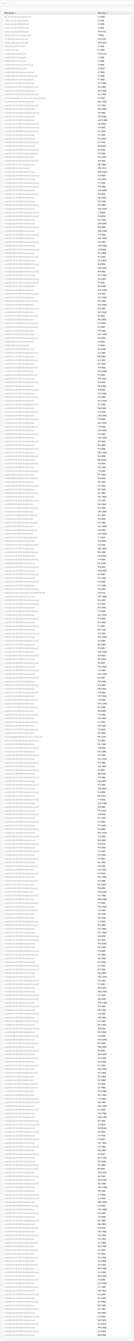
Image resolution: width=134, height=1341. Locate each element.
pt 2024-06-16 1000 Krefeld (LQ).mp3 (21, 999)
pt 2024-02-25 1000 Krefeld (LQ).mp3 (22, 940)
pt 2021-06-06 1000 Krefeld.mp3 (19, 445)
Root (4, 3)
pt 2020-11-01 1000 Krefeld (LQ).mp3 (21, 316)
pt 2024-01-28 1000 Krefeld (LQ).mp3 (21, 925)
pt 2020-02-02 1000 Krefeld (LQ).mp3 (22, 113)
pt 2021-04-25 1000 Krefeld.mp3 (19, 423)
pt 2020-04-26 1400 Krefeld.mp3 (20, 172)
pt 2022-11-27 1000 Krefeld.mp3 (19, 711)
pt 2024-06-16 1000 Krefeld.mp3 (19, 1002)
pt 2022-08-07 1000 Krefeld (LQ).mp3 (22, 655)
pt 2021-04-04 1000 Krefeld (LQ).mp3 (22, 419)
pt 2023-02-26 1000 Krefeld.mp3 (20, 759)
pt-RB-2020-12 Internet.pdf (17, 345)
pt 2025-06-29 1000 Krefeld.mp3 (20, 1180)
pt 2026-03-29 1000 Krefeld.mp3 (20, 1313)
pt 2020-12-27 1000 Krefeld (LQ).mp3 (21, 360)
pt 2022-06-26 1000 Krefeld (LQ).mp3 (22, 633)
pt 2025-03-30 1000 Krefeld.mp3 (20, 1135)
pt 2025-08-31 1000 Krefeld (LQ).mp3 (21, 1206)
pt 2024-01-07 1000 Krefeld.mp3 (19, 918)
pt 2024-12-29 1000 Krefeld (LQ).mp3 (21, 1098)
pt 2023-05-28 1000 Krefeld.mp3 (20, 803)
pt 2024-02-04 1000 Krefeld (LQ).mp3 (22, 936)
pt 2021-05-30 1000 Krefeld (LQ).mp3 (22, 441)
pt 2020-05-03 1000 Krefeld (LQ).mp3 (22, 183)
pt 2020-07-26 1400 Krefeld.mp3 (20, 238)
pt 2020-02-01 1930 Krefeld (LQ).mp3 (21, 105)
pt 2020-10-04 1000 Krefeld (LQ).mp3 (22, 301)
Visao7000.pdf (11, 50)
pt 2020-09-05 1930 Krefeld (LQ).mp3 (22, 271)
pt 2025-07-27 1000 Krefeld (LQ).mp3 (22, 1194)
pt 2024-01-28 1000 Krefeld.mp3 (19, 929)
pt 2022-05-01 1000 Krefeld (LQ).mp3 (22, 611)
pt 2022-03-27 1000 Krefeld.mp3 (20, 585)
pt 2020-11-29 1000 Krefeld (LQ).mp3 (21, 327)
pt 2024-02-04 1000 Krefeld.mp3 (20, 932)
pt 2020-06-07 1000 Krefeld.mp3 (20, 209)
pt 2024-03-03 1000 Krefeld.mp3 (20, 947)
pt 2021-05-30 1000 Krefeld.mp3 (19, 437)
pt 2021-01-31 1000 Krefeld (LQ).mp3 (21, 375)
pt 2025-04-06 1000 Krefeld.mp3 (20, 1143)
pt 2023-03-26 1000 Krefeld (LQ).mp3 (22, 770)
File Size (102, 13)
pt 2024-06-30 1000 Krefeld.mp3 (20, 1010)
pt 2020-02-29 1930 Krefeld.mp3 (20, 116)
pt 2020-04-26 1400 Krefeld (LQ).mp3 (22, 175)
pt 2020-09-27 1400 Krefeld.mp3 (20, 286)
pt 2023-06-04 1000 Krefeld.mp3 (20, 810)
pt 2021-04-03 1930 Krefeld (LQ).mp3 (21, 412)
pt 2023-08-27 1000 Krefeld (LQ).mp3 (22, 844)
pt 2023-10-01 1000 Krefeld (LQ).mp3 (21, 866)
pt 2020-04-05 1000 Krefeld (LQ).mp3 (22, 150)
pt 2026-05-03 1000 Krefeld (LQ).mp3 (22, 1331)
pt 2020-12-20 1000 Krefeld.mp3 (19, 349)
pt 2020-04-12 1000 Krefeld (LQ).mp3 (22, 161)
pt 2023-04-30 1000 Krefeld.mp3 (20, 788)
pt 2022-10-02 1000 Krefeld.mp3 (19, 689)
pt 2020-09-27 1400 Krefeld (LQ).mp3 (22, 282)
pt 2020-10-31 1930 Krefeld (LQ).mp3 (21, 323)
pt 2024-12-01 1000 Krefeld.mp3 (19, 1091)
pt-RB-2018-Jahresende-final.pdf (19, 72)
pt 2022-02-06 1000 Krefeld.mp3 (20, 563)
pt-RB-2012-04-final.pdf (15, 54)
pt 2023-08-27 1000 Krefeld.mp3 (20, 847)
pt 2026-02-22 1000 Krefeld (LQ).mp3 (22, 1294)
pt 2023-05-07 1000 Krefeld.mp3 (20, 796)
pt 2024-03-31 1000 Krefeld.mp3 (19, 958)
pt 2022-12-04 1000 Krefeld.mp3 (19, 718)
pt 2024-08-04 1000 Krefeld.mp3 (20, 1032)
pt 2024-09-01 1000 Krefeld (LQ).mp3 (22, 1043)
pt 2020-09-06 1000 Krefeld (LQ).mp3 (22, 279)
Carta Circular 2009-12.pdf (17, 31)
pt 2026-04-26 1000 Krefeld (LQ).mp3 (22, 1324)
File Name (9, 13)
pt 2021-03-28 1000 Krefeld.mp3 (19, 401)
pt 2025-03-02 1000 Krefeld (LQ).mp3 (22, 1124)
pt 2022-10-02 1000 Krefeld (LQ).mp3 (22, 685)
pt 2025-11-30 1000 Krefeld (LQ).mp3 (21, 1250)
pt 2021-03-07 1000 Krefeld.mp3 (19, 393)
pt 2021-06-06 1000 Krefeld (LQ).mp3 (22, 449)
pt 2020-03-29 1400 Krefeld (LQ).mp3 (22, 131)
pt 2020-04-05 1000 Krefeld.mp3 (20, 146)
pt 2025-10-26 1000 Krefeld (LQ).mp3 (21, 1235)
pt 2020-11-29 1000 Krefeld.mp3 (19, 330)
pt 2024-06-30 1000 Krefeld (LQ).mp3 (22, 1006)
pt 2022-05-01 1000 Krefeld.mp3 (19, 615)
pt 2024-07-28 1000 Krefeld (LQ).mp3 (22, 1021)
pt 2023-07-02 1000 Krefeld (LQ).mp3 (22, 822)
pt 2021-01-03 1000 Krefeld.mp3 (19, 364)
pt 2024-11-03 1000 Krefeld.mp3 (19, 1076)
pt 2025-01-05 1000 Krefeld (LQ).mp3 (22, 1102)
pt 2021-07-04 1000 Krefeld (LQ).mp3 (21, 463)
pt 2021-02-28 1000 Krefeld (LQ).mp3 (21, 390)
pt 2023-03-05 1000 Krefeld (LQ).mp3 (22, 762)
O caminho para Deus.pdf (16, 39)
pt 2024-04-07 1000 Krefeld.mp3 (20, 962)
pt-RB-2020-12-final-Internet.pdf (19, 341)
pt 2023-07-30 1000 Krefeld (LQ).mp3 (22, 829)
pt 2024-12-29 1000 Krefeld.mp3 (19, 1095)
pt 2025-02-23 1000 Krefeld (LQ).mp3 (22, 1121)
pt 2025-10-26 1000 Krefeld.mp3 (19, 1239)
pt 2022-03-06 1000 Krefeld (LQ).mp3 (22, 581)
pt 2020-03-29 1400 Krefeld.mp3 (20, 135)
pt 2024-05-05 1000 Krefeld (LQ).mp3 (22, 980)
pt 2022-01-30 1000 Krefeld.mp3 (19, 556)
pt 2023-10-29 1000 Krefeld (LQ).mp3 (21, 873)
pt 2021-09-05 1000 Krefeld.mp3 (19, 489)
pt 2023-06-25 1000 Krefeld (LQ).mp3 (22, 814)
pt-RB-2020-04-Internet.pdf (17, 168)
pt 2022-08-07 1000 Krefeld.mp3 (20, 659)
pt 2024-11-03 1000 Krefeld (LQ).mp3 (21, 1073)
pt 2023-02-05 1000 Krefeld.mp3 (20, 751)
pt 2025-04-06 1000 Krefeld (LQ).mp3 (22, 1139)
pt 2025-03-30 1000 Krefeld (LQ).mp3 (22, 1132)
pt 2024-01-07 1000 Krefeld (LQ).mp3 (21, 921)
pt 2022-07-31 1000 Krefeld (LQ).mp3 (21, 648)
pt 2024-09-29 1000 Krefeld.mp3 (20, 1054)
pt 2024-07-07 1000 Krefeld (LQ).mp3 (22, 1013)
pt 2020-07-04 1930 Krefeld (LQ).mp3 (22, 234)
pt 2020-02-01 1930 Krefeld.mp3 (19, 101)
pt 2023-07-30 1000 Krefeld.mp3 (20, 833)
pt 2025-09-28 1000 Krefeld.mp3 (20, 1224)
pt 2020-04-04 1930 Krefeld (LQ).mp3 (22, 142)
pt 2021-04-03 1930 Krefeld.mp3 (19, 408)
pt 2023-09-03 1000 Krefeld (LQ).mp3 (22, 851)
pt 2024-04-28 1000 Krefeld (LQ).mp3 (22, 969)
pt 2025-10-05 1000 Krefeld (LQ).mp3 (22, 1228)
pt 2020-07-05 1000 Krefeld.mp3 (20, 223)
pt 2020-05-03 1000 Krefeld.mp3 (20, 179)
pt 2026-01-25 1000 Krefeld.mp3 (19, 1283)
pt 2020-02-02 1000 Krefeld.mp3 (20, 109)
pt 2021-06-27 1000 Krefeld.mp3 (19, 452)
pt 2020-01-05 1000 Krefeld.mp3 (20, 90)
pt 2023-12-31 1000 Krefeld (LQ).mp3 (21, 910)
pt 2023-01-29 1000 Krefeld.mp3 (19, 744)
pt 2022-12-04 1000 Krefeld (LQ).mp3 (21, 714)
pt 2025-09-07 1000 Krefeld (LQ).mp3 (22, 1213)
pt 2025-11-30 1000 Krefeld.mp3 (19, 1254)
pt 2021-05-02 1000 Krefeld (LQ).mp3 (22, 434)
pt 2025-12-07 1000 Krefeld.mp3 (19, 1261)
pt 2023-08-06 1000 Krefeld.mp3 (20, 840)
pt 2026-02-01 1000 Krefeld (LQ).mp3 (22, 1287)
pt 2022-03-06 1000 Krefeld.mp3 (20, 578)
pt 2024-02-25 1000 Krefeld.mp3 (20, 943)
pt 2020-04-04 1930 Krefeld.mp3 (20, 138)
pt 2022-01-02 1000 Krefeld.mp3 (19, 541)
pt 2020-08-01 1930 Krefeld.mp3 (19, 253)
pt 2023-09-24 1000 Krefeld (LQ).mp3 (22, 858)
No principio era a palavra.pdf (18, 35)
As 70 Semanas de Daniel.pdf (18, 17)
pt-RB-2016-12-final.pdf (15, 57)
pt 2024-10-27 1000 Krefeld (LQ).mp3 (21, 1065)
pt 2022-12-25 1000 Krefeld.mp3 (19, 726)
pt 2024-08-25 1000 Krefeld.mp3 (20, 1039)
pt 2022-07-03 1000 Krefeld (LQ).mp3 (22, 641)
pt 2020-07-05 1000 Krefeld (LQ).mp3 (22, 227)
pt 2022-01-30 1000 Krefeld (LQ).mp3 (22, 559)
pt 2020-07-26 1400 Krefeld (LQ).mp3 (22, 242)
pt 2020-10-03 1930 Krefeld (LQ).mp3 (21, 294)
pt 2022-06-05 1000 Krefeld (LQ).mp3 (22, 626)
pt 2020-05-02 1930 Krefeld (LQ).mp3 (22, 186)
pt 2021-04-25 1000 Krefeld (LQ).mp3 (21, 426)
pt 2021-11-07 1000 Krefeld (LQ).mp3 (21, 522)
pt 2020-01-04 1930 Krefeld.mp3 (19, 83)
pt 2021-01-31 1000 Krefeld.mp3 (19, 371)
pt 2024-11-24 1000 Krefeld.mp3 (19, 1080)
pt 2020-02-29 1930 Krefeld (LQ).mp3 (22, 124)
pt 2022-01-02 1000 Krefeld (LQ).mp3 (22, 545)
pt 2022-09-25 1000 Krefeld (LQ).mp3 (22, 677)
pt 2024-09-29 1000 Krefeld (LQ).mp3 (22, 1050)
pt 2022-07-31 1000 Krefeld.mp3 (19, 652)
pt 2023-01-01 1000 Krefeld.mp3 (19, 733)
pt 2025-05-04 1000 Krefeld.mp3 (20, 1158)
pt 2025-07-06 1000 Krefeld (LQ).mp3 (22, 1183)
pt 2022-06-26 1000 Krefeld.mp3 (20, 637)
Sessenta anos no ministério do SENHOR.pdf (25, 593)
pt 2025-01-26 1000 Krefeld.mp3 (19, 1113)
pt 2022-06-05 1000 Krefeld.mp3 (20, 630)
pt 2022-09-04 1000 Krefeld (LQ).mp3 (22, 670)
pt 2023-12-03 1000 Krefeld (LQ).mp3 (21, 895)
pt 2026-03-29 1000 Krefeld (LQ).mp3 (22, 1309)
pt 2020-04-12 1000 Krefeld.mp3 (19, 164)
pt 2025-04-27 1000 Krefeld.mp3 (20, 1150)
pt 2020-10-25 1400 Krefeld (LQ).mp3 (21, 308)
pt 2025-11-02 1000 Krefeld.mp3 (19, 1246)
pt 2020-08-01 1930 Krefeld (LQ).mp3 (21, 257)
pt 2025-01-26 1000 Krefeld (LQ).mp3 (21, 1109)
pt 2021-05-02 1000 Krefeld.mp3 (19, 430)
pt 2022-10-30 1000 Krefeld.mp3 (19, 696)
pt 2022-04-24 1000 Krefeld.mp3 (20, 607)
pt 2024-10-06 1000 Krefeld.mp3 (19, 1062)
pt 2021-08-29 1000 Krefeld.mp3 (19, 482)
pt (11, 3)
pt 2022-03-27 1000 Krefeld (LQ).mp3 (22, 589)
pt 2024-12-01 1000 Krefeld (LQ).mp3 (21, 1087)
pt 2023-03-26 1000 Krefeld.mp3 (20, 773)
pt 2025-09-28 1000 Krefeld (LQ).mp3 (22, 1220)
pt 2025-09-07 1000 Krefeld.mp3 (20, 1217)
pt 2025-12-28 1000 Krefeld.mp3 (19, 1268)
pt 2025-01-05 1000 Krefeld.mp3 (19, 1106)
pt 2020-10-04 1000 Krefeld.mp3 (20, 297)
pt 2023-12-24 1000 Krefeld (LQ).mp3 (21, 903)
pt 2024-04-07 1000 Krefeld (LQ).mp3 (22, 966)
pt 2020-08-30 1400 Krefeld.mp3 (20, 260)
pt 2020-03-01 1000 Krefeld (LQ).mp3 (22, 127)
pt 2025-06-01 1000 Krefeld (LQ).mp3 (22, 1169)
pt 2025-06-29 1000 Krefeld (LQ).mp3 (22, 1176)
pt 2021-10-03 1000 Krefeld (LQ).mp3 (21, 508)
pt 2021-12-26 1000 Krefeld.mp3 (19, 526)
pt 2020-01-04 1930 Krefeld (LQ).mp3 (21, 87)
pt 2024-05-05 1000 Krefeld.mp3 (20, 977)
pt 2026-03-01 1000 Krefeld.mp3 (19, 1305)
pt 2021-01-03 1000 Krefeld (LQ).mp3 (21, 367)
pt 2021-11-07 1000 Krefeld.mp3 (19, 519)
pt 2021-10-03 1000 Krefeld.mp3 (19, 504)
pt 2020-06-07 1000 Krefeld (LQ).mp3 (22, 212)
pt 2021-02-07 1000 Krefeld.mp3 (19, 378)
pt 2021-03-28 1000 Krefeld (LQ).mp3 (21, 404)
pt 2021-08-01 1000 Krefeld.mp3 (19, 474)
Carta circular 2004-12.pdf (16, 20)
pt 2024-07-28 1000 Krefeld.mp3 (20, 1025)
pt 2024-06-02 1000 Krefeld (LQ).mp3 (22, 995)
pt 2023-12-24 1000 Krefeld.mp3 (19, 906)
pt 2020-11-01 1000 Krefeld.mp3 (19, 312)
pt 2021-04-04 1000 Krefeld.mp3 (19, 415)
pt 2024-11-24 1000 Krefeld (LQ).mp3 (21, 1084)
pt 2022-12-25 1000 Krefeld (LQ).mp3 (21, 722)
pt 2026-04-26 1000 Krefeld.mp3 (20, 1327)
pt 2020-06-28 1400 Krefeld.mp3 (20, 220)
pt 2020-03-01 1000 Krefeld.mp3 (20, 120)
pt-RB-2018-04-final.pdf (15, 68)
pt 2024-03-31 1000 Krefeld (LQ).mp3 (21, 954)
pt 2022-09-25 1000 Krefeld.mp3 (20, 681)
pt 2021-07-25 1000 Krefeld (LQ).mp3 (21, 471)
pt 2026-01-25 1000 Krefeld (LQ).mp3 (21, 1279)
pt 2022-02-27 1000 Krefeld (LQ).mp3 (22, 574)
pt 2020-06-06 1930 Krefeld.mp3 (20, 201)
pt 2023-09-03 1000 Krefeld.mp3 (20, 855)
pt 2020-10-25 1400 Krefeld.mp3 (19, 305)
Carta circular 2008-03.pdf (17, 24)
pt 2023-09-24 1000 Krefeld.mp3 (20, 862)
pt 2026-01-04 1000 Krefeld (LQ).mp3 (22, 1272)
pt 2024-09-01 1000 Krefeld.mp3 (19, 1047)
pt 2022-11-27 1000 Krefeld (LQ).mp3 (21, 707)
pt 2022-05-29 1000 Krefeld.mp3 (20, 622)
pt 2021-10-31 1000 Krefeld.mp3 (19, 511)
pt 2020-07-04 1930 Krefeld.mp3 (20, 231)
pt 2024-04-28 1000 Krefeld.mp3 (20, 973)
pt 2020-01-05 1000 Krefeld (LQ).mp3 (22, 94)
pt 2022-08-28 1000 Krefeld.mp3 (20, 666)
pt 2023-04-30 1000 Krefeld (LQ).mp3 (22, 785)
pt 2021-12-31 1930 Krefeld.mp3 (19, 533)
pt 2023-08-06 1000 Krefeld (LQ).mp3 (22, 836)
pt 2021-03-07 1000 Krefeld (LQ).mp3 (21, 397)
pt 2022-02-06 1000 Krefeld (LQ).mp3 (22, 567)
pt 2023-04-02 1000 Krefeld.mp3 (20, 781)
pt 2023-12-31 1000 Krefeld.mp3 (19, 914)
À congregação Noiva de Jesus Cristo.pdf (23, 737)
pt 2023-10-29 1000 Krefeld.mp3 (19, 877)
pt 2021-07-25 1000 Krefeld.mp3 (19, 467)
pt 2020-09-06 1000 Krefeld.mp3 (20, 275)
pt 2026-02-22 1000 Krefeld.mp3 (20, 1298)
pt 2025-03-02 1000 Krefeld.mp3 (20, 1128)
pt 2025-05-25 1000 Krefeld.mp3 (20, 1161)
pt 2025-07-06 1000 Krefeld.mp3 (20, 1187)
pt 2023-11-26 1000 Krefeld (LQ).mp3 (21, 888)
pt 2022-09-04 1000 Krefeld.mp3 (20, 674)
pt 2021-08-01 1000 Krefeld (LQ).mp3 (21, 478)
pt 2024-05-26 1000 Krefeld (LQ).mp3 (22, 984)
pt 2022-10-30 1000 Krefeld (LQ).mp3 (22, 692)
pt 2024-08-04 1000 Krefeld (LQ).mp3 (22, 1028)
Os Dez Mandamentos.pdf (16, 42)
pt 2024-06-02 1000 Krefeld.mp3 (20, 991)
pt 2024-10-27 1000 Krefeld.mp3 (19, 1069)
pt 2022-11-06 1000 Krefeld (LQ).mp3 (21, 700)
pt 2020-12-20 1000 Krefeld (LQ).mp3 (22, 353)
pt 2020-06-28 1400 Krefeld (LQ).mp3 (22, 216)
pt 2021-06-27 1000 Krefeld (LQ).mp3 (21, 456)
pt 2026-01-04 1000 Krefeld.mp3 (19, 1276)
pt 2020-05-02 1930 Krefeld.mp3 (20, 190)
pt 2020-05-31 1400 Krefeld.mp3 (19, 197)
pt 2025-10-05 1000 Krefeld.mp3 (19, 1231)
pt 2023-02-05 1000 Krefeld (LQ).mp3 (22, 748)
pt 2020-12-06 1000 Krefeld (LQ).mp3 (22, 338)
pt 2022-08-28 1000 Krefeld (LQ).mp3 (22, 663)
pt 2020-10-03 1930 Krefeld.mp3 (19, 290)
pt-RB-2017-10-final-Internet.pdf (19, 65)
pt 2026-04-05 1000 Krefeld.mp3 (20, 1320)
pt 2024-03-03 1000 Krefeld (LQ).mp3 (22, 951)
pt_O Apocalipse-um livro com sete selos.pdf (25, 98)
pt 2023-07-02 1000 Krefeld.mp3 (20, 825)
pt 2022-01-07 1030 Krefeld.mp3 (19, 548)
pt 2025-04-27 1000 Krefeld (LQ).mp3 (22, 1146)
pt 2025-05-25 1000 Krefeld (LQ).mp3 (22, 1165)
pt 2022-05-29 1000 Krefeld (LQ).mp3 (22, 618)
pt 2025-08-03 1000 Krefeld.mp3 (20, 1202)
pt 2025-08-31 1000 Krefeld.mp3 (19, 1209)
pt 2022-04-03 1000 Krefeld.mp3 (20, 596)
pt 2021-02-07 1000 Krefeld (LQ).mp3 (21, 382)
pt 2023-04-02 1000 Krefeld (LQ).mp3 (22, 777)
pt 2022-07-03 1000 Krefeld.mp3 (20, 644)
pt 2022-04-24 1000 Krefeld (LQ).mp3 (22, 604)
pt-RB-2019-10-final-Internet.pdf (19, 79)
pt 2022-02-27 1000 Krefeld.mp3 (20, 570)
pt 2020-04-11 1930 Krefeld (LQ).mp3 (21, 153)
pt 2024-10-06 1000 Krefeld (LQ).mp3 (22, 1058)
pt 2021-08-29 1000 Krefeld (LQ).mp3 (21, 486)
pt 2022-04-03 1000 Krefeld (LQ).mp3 (22, 600)
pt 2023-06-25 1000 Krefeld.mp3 (20, 818)
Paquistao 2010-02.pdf (15, 46)
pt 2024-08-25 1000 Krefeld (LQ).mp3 (22, 1036)
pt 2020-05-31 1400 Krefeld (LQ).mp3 (21, 194)
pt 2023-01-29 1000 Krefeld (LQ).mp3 (21, 740)
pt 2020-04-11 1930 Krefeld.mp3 (19, 157)
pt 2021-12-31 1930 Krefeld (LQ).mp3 (21, 537)
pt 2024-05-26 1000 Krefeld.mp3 (20, 988)
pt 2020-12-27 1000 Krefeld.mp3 (19, 356)
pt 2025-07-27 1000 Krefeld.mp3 (20, 1191)
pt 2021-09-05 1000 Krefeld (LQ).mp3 (22, 493)
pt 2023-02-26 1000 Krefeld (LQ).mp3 (22, 755)
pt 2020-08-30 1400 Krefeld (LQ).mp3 (22, 264)
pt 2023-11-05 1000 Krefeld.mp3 (19, 884)
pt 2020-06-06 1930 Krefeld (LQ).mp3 (22, 205)
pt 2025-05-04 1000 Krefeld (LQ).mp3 (22, 1154)
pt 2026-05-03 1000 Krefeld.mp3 (20, 1335)
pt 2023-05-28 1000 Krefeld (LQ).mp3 (22, 799)
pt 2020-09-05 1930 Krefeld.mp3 (20, 268)
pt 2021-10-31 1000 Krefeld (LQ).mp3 (21, 515)
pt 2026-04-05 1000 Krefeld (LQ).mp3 (22, 1316)
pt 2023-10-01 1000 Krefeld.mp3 (19, 869)
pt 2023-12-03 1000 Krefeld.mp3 (19, 899)
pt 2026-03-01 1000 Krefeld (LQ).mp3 (22, 1302)
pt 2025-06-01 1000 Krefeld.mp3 (19, 1172)
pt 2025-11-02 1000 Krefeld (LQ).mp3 (21, 1242)
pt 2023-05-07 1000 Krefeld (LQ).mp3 (22, 792)
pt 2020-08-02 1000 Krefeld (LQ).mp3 (22, 249)
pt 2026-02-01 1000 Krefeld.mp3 (19, 1290)
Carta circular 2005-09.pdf (17, 28)
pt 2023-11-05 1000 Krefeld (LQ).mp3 (21, 881)
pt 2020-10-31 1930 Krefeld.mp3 (19, 319)
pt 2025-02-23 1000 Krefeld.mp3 (20, 1117)
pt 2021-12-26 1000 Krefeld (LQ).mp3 (21, 530)
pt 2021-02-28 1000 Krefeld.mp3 (19, 386)
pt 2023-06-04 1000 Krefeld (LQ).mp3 (22, 807)
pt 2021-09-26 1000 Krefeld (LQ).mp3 (21, 500)
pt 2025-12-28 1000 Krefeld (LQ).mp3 (21, 1265)
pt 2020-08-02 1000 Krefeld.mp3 (20, 245)
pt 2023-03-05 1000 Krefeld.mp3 (20, 766)
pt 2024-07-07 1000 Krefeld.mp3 (20, 1017)
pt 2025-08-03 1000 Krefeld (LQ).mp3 (22, 1198)
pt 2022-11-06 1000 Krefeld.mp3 (19, 703)
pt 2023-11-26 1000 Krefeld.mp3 (19, 892)
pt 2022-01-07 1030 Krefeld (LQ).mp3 (21, 552)
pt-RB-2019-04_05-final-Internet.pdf (21, 76)
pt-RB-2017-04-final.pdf (15, 61)
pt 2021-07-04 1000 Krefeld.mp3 (19, 460)
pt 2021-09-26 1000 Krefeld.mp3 (19, 497)
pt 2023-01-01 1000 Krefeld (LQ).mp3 (21, 729)
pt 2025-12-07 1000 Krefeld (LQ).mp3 (21, 1257)
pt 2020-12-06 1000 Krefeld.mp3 (19, 334)
